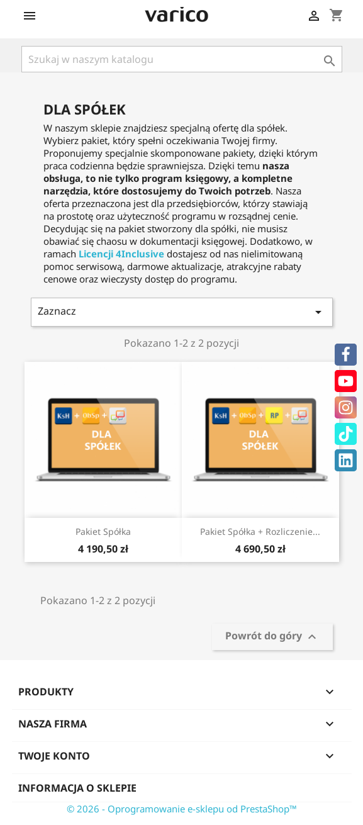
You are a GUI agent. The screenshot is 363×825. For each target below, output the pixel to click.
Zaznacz (182, 312)
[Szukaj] (181, 59)
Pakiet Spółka (103, 531)
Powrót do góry (272, 637)
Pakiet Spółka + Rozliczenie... (260, 531)
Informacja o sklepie (77, 788)
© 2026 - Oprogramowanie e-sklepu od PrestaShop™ (182, 808)
